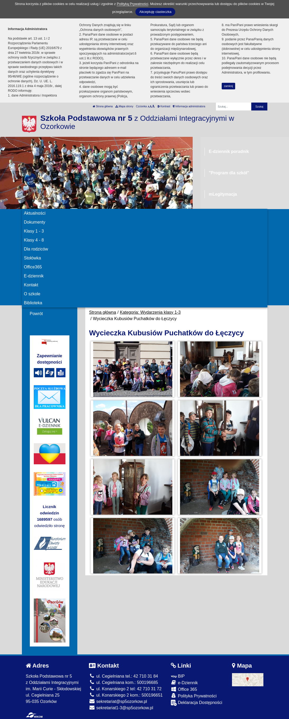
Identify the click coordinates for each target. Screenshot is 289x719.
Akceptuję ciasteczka (155, 12)
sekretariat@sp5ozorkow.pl (118, 701)
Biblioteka (33, 303)
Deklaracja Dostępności (196, 703)
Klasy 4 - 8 (34, 240)
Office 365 (184, 689)
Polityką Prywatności (132, 4)
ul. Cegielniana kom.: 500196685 (123, 682)
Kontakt (31, 285)
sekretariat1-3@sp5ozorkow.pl (121, 708)
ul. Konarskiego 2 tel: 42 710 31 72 (125, 689)
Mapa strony (124, 106)
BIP (178, 676)
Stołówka (32, 258)
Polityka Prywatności (194, 695)
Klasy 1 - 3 (34, 231)
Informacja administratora (189, 106)
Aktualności (35, 213)
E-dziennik (34, 276)
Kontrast (163, 106)
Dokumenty (34, 222)
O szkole (32, 294)
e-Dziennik (184, 682)
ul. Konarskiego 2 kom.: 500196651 (126, 695)
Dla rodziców (36, 249)
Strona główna (103, 106)
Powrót (36, 313)
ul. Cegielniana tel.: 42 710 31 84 (123, 676)
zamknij (228, 86)
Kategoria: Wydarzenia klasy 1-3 (150, 312)
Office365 (33, 267)
